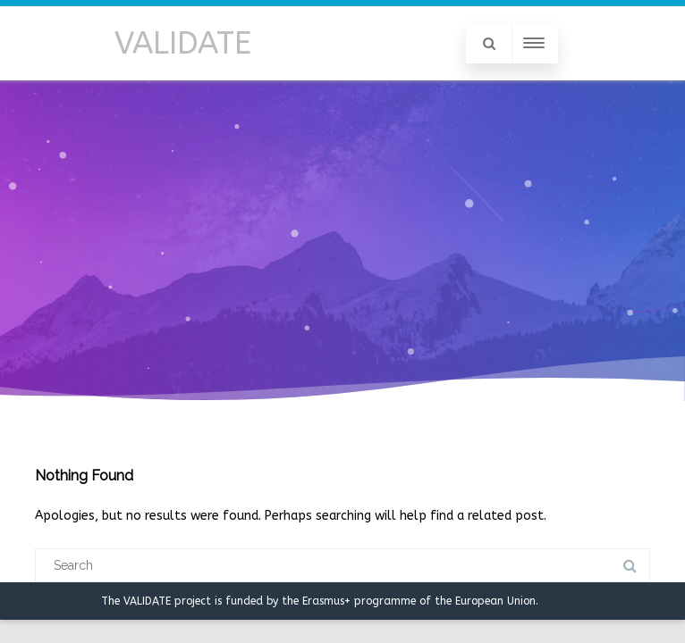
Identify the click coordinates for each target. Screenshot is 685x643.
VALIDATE (182, 43)
